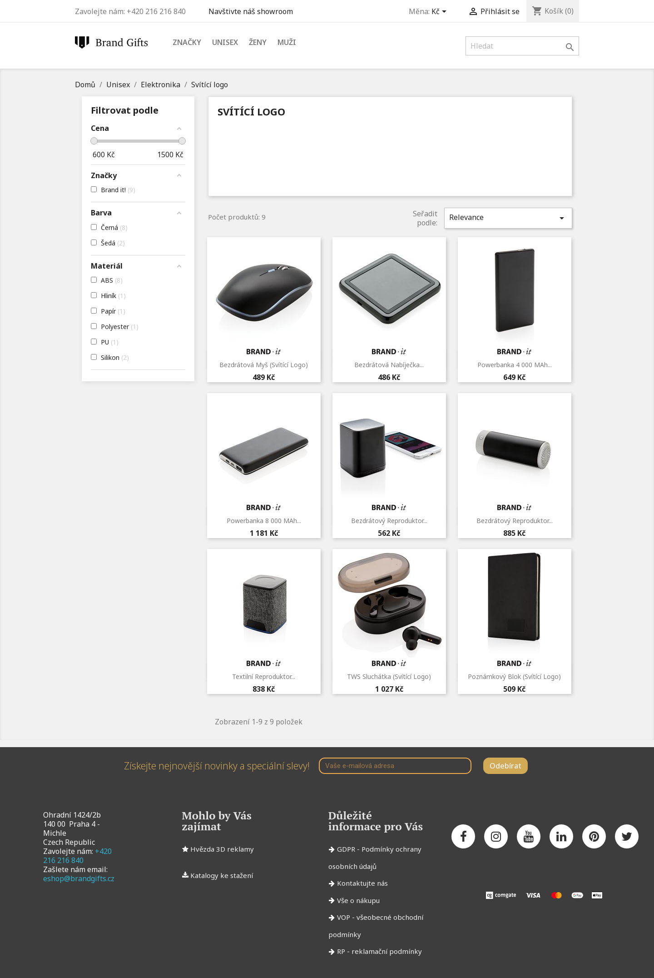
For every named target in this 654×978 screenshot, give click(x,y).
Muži (286, 42)
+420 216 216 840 (77, 855)
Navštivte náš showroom (252, 11)
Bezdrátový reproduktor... (389, 520)
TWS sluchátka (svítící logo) (389, 676)
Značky (187, 42)
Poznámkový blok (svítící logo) (514, 676)
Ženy (258, 42)
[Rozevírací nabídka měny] (440, 12)
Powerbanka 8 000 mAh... (264, 520)
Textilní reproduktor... (263, 676)
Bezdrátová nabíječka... (389, 364)
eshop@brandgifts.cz (78, 878)
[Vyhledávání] (522, 45)
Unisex (225, 42)
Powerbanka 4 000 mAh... (514, 364)
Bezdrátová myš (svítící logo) (263, 364)
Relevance (508, 218)
